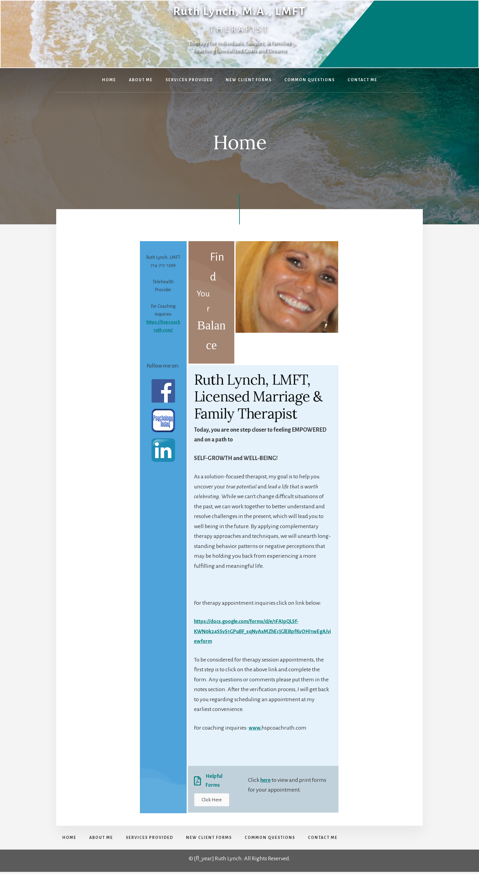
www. (255, 728)
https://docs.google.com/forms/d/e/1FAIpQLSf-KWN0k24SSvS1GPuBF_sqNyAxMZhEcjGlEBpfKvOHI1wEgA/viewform (262, 631)
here (266, 781)
